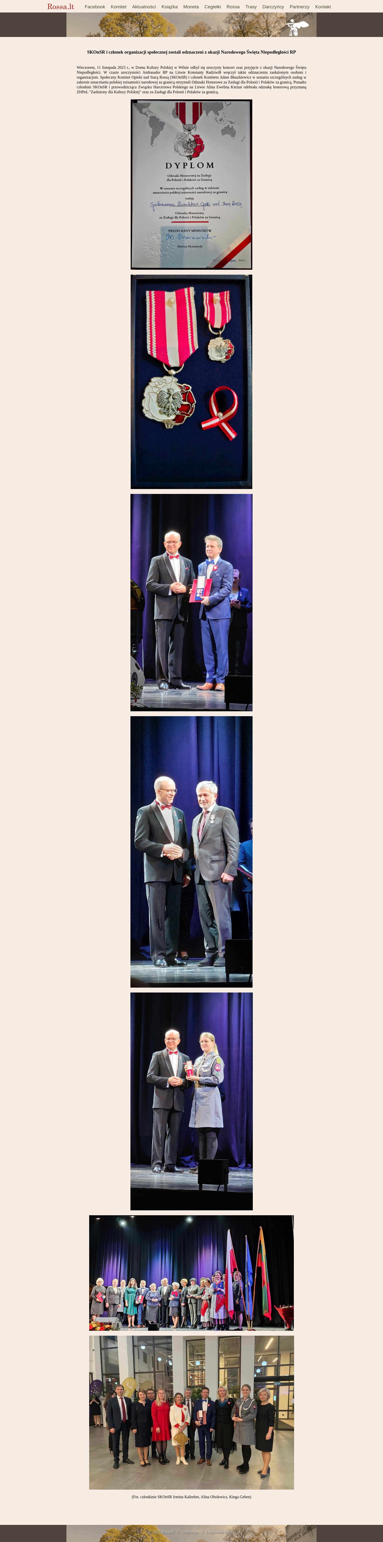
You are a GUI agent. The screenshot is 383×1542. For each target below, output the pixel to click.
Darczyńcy (273, 6)
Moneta (191, 6)
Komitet (118, 6)
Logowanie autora (220, 1532)
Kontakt (323, 6)
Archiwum (189, 1532)
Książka (169, 6)
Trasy (251, 6)
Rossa (233, 6)
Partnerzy (299, 6)
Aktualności (144, 6)
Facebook (95, 6)
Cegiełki (212, 6)
